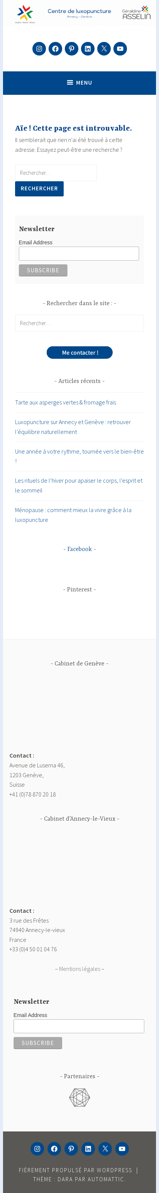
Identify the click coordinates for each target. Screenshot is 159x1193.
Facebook (79, 549)
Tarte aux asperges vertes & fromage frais (65, 402)
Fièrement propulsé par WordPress (75, 1170)
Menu (84, 82)
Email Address (35, 242)
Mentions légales (79, 968)
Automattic (106, 1179)
